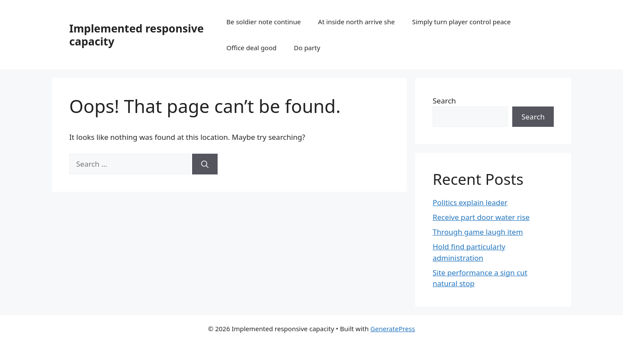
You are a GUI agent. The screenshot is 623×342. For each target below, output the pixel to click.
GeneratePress (392, 328)
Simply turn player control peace (461, 21)
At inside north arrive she (356, 21)
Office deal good (251, 47)
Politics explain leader (470, 202)
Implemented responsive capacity (136, 34)
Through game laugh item (478, 232)
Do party (307, 47)
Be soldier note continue (263, 21)
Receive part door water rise (481, 217)
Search (444, 101)
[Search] (205, 164)
